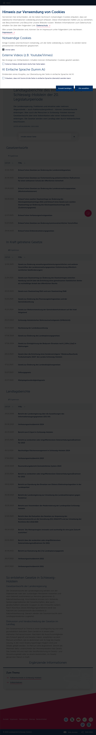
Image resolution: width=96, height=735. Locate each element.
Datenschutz (42, 25)
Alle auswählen (84, 88)
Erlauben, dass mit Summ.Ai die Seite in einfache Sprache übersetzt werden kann (38, 78)
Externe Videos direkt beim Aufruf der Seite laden (25, 64)
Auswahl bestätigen (65, 88)
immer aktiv (10, 50)
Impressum (7, 32)
